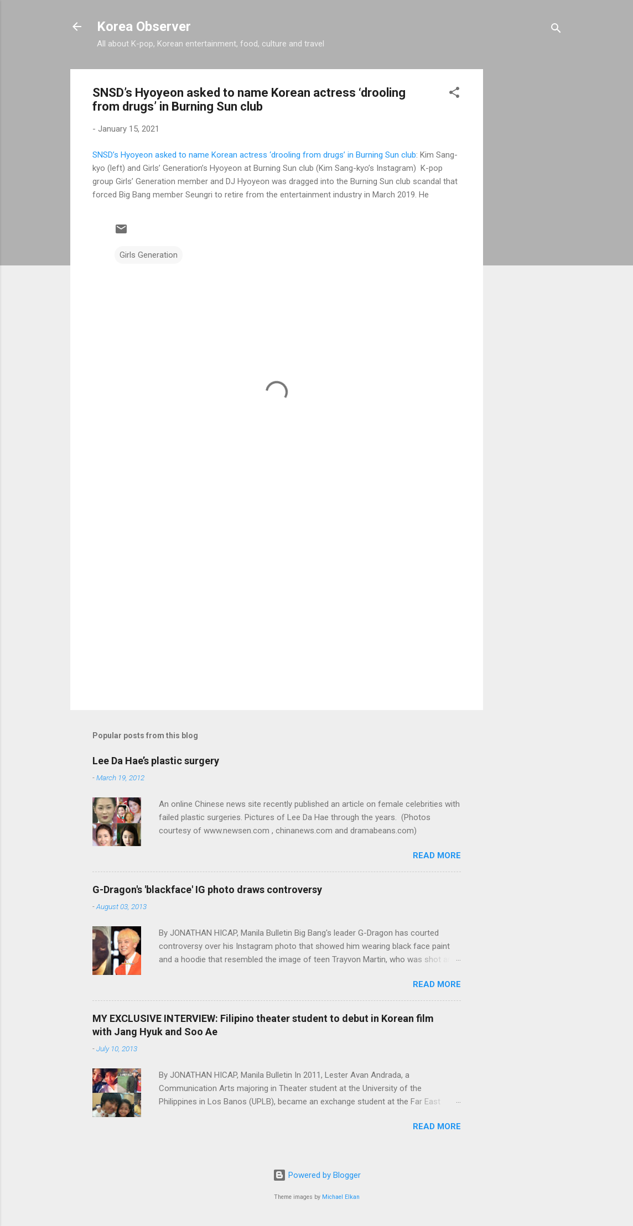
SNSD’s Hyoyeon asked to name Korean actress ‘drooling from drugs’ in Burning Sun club (254, 155)
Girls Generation (149, 255)
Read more (437, 855)
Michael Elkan (341, 1197)
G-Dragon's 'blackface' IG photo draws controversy (207, 889)
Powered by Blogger (317, 1175)
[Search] (556, 30)
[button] (454, 94)
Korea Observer (144, 26)
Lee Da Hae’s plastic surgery (155, 760)
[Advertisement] (527, 235)
